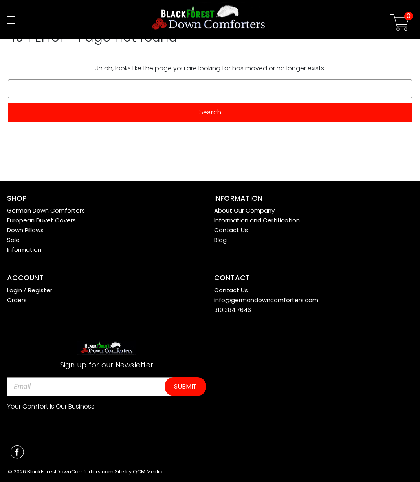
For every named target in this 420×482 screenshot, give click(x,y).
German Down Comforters (46, 210)
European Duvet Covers (41, 220)
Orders (17, 300)
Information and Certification (257, 220)
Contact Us (231, 230)
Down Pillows (25, 230)
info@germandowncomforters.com (266, 300)
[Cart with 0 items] (399, 24)
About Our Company (244, 210)
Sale (13, 240)
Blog (220, 240)
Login (14, 290)
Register (40, 290)
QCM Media (148, 471)
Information (24, 250)
